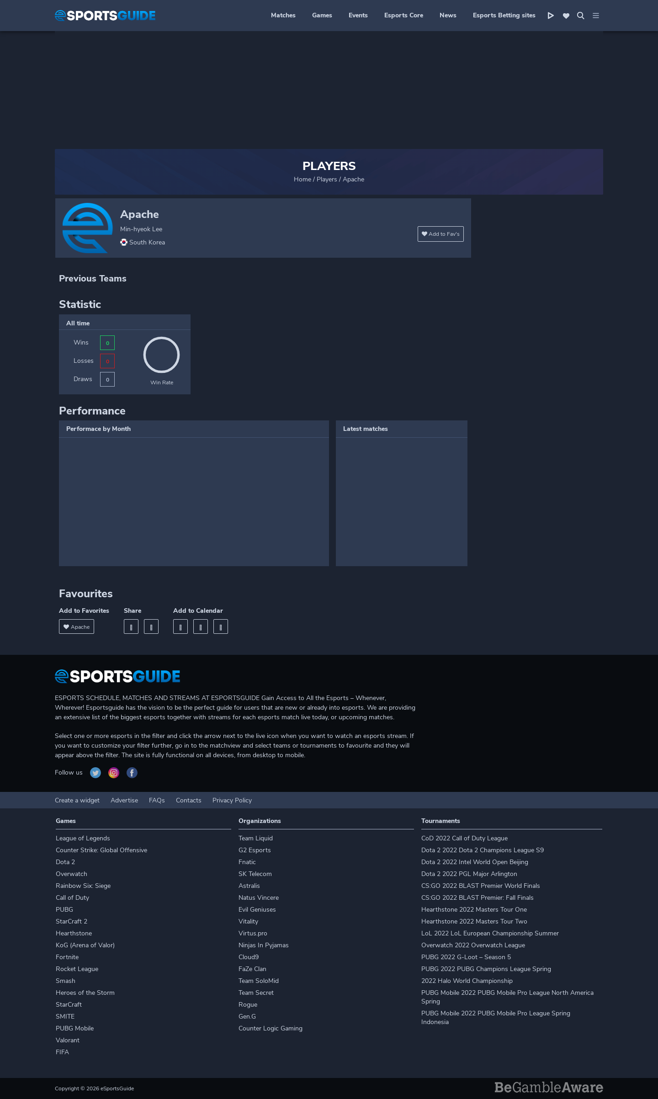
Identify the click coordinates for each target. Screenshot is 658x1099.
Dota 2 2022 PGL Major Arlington (469, 874)
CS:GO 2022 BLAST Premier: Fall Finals (477, 897)
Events (358, 15)
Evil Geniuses (257, 909)
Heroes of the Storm (85, 992)
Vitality (248, 921)
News (448, 15)
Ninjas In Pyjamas (264, 945)
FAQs (157, 800)
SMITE (65, 1016)
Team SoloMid (259, 981)
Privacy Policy (232, 800)
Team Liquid (256, 838)
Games (322, 15)
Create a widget (77, 800)
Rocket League (77, 969)
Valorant (68, 1040)
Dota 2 (65, 862)
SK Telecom (255, 874)
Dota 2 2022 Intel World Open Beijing (474, 862)
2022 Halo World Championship (467, 981)
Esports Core (403, 15)
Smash (65, 981)
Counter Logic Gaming (270, 1028)
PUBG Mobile (75, 1028)
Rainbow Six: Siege (83, 885)
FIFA (62, 1052)
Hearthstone (74, 933)
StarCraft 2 (71, 921)
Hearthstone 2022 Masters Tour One (474, 909)
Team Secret (256, 992)
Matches (283, 15)
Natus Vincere (259, 897)
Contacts (189, 800)
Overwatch (71, 874)
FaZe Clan (252, 969)
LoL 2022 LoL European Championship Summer (490, 933)
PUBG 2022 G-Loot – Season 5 (466, 957)
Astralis (249, 885)
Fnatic (247, 862)
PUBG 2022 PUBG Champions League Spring (486, 969)
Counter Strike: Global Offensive (101, 850)
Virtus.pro (253, 933)
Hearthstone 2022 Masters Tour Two (474, 921)
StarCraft (69, 1004)
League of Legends (83, 838)
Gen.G (247, 1016)
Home (302, 179)
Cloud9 (249, 957)
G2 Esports (255, 850)
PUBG (64, 909)
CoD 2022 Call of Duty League (464, 838)
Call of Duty (72, 897)
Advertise (124, 800)
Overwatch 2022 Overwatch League (473, 945)
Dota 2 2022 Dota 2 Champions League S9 (482, 850)
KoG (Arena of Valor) (85, 945)
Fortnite (67, 957)
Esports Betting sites (504, 15)
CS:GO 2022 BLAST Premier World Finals (480, 885)
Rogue (248, 1004)
